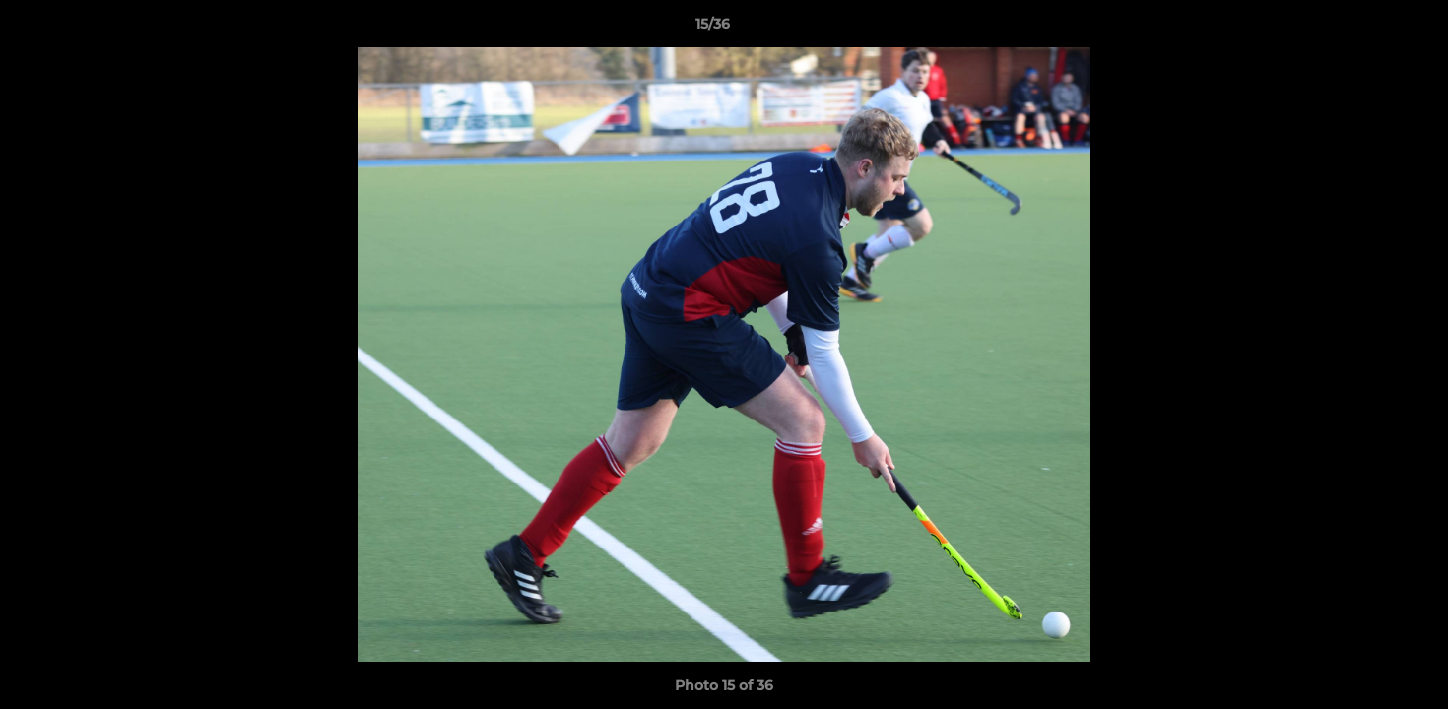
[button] (1365, 28)
